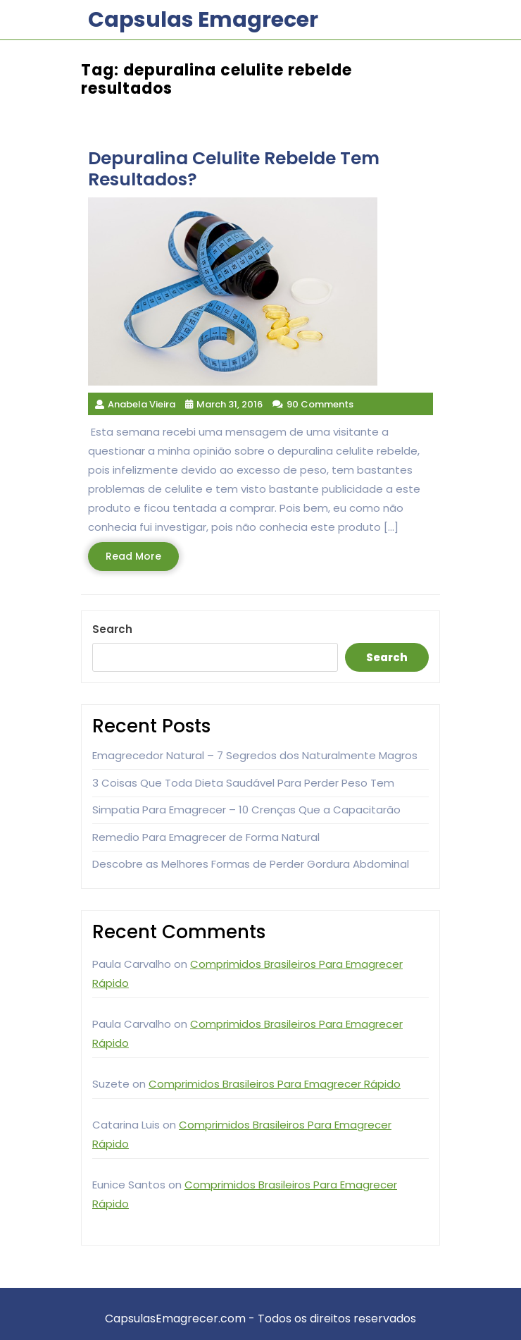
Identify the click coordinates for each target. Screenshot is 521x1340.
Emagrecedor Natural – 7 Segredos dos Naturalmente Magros (255, 755)
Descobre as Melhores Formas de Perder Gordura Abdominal (250, 863)
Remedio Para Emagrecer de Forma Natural (206, 837)
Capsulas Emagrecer (203, 20)
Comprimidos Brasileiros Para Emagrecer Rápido (275, 1083)
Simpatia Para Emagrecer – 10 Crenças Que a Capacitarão (246, 809)
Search (112, 629)
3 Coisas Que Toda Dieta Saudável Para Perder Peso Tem (243, 782)
